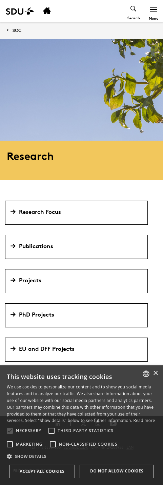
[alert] (81, 425)
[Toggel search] (133, 11)
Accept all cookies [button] (42, 471)
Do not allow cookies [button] (116, 471)
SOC (17, 30)
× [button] (155, 373)
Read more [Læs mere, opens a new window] (144, 420)
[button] (10, 431)
